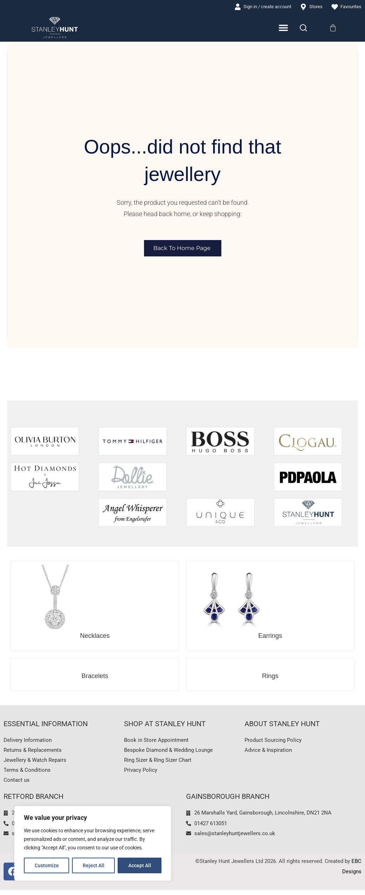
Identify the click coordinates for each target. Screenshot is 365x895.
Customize (47, 865)
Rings (270, 676)
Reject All (93, 865)
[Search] (303, 28)
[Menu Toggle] (283, 28)
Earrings (270, 636)
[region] (92, 843)
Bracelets (94, 676)
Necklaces (94, 636)
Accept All (139, 865)
